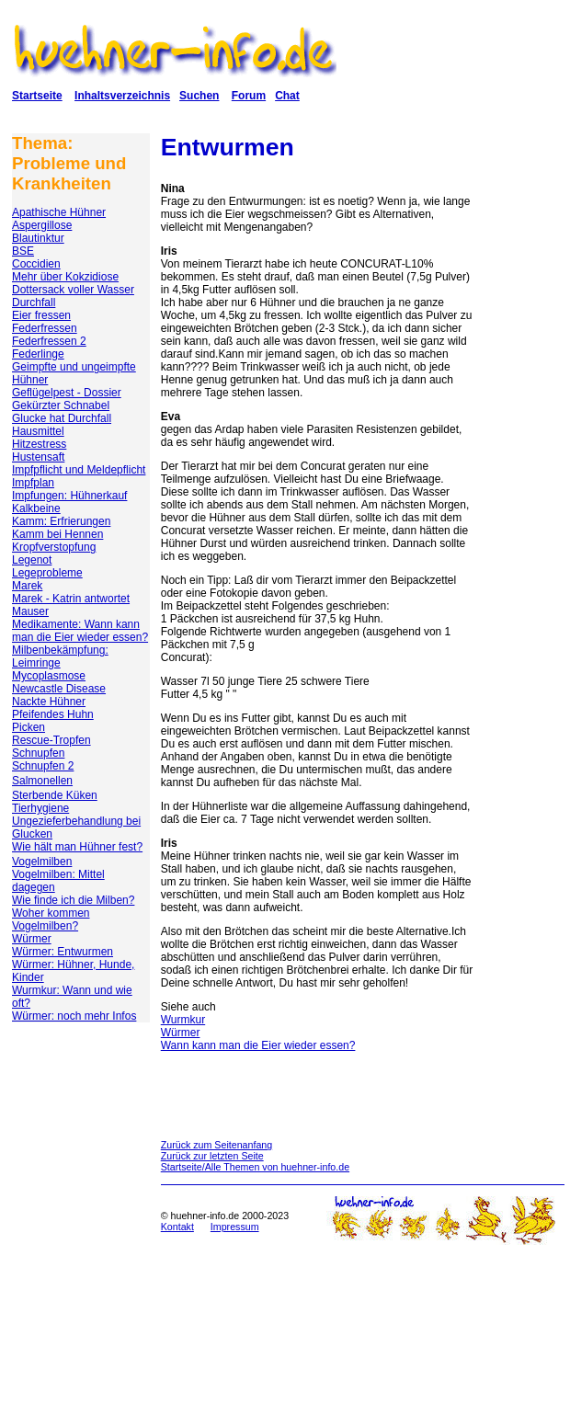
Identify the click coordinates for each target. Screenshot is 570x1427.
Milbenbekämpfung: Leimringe (60, 656)
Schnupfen (38, 753)
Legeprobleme (47, 572)
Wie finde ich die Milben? (73, 900)
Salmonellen (42, 780)
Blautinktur (38, 238)
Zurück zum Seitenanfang (216, 1144)
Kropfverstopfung (54, 547)
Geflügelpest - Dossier (66, 392)
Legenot (31, 560)
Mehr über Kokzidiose (65, 276)
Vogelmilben (42, 861)
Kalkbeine (36, 508)
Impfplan (33, 482)
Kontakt (177, 1226)
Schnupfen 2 (43, 765)
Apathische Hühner (59, 212)
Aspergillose (42, 225)
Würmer (31, 938)
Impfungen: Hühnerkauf (69, 495)
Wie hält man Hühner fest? (77, 846)
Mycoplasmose (49, 675)
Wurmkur (183, 1019)
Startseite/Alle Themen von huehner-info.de (255, 1166)
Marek (27, 585)
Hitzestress (39, 444)
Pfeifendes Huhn (53, 714)
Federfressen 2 (49, 341)
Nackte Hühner (49, 701)
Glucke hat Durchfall (61, 418)
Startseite (37, 95)
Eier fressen (41, 315)
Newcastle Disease (59, 688)
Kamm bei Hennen (57, 534)
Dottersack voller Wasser (73, 289)
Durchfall (33, 302)
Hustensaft (38, 457)
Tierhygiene (40, 808)
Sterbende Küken (54, 795)
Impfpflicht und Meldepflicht (78, 469)
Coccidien (36, 263)
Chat (287, 95)
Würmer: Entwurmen (62, 951)
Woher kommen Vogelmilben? (50, 919)
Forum (249, 95)
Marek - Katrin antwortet (71, 598)
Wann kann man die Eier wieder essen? (258, 1045)
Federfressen (44, 328)
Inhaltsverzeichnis (122, 95)
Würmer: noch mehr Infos (74, 1016)
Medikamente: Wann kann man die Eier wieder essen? (80, 631)
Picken (28, 727)
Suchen (199, 95)
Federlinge (38, 354)
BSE (23, 251)
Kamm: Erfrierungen (61, 521)
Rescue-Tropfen (51, 740)
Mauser (30, 611)
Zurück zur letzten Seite (212, 1155)
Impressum (235, 1226)
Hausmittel (38, 431)
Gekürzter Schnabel (60, 405)
